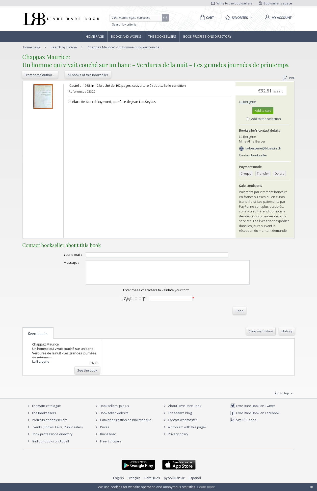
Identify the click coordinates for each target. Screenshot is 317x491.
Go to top (285, 397)
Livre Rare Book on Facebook (255, 417)
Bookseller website (111, 417)
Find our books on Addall (47, 445)
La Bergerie (247, 101)
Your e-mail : (63, 254)
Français (134, 482)
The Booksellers (162, 36)
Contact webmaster (179, 424)
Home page (95, 36)
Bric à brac (108, 438)
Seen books (38, 338)
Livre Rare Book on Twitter (252, 410)
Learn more (206, 487)
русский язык (174, 482)
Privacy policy (175, 438)
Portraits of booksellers (49, 424)
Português (152, 482)
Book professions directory (207, 36)
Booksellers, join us (111, 410)
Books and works (126, 36)
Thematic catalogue (43, 410)
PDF (289, 78)
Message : (61, 262)
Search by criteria (124, 24)
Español (195, 482)
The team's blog (177, 417)
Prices (104, 431)
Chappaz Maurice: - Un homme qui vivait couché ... (125, 47)
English (118, 482)
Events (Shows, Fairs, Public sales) (54, 431)
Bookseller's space (275, 3)
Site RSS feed (243, 424)
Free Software (110, 445)
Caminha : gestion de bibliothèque (125, 424)
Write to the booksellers (231, 3)
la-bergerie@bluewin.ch (263, 148)
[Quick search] (137, 18)
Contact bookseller (253, 155)
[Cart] (206, 17)
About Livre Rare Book (184, 410)
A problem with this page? (184, 431)
